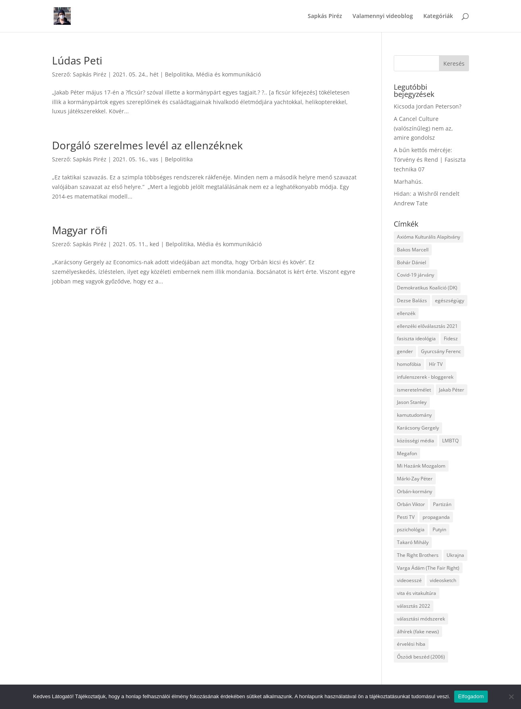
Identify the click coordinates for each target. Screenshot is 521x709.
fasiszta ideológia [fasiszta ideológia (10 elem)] (416, 338)
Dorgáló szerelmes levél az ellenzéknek (147, 145)
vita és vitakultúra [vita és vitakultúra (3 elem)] (416, 593)
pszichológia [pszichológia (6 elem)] (411, 529)
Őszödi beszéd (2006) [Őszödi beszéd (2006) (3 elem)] (421, 656)
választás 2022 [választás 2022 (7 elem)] (413, 606)
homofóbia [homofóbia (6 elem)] (409, 364)
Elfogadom (471, 696)
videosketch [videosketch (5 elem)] (443, 580)
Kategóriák (438, 16)
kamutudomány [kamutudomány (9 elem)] (414, 415)
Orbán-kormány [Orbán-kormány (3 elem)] (414, 491)
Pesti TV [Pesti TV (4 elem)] (406, 517)
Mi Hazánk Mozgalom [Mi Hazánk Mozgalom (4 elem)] (421, 465)
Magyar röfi (79, 230)
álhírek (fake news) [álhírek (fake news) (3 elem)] (418, 631)
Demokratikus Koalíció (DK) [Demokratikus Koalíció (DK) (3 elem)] (427, 287)
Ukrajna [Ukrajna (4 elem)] (455, 555)
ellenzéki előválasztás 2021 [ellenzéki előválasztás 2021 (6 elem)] (427, 326)
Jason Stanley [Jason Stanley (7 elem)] (412, 402)
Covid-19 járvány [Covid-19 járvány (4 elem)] (415, 274)
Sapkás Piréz (325, 16)
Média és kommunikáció (228, 74)
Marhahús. (408, 181)
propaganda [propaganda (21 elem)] (436, 517)
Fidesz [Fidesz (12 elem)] (451, 338)
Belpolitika (179, 74)
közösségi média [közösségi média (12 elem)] (415, 440)
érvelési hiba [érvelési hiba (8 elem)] (411, 644)
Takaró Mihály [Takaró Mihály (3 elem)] (413, 542)
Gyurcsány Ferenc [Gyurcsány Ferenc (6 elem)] (441, 351)
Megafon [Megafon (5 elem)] (407, 453)
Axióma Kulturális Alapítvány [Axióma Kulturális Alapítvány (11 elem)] (428, 236)
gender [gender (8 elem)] (405, 351)
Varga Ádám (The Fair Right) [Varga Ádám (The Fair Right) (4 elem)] (428, 567)
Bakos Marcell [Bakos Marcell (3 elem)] (413, 249)
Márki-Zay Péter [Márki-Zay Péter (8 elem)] (415, 478)
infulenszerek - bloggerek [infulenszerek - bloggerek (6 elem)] (425, 377)
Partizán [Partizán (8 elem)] (442, 504)
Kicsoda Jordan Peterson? (427, 106)
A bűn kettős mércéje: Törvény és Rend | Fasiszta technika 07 (430, 159)
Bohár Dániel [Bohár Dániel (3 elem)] (411, 262)
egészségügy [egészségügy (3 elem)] (449, 300)
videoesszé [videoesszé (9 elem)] (409, 580)
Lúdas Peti (77, 60)
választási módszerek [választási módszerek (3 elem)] (421, 618)
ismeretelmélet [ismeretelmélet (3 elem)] (414, 389)
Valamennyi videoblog (383, 16)
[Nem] (511, 697)
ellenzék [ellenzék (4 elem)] (406, 313)
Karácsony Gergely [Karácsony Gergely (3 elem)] (418, 427)
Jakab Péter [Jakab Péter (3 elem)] (451, 389)
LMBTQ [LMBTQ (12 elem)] (450, 440)
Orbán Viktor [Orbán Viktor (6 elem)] (411, 504)
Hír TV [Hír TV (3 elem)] (436, 364)
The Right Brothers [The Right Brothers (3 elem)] (418, 555)
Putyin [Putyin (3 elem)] (439, 529)
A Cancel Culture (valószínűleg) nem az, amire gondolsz (423, 128)
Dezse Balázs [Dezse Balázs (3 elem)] (412, 300)
